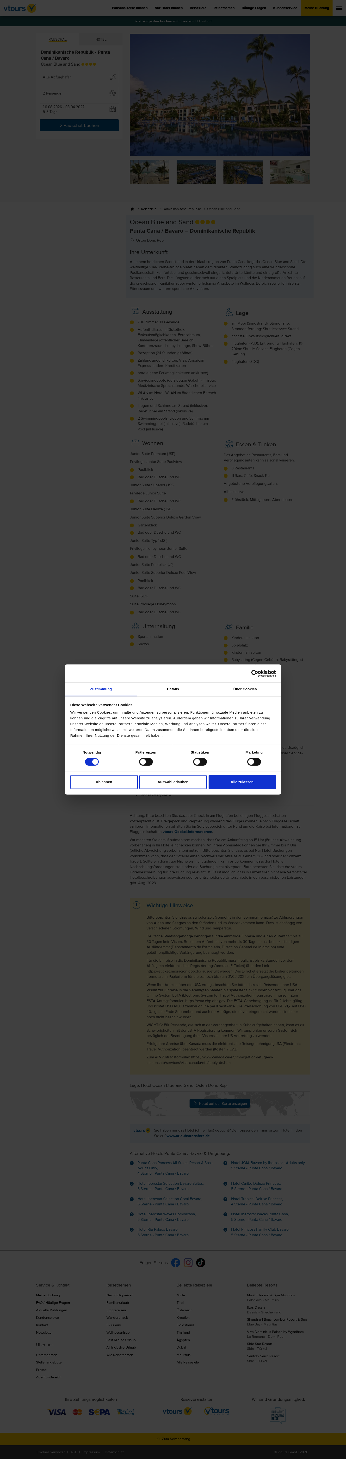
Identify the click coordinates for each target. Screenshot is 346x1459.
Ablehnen (104, 782)
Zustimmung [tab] (101, 689)
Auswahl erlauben (173, 782)
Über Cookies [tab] (245, 689)
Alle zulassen (242, 782)
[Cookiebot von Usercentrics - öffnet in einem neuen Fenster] (255, 673)
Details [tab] (173, 689)
